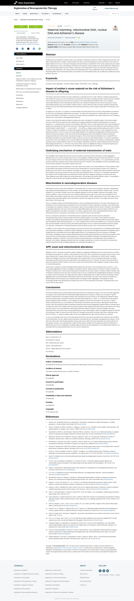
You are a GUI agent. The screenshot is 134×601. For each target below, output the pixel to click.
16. (47, 497)
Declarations (19, 101)
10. (47, 468)
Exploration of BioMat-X (52, 588)
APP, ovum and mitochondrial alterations (27, 92)
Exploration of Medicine (21, 570)
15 (84, 232)
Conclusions (19, 95)
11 (73, 221)
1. (46, 422)
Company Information (86, 570)
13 (47, 225)
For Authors (46, 13)
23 (68, 300)
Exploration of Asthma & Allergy (54, 574)
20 (89, 256)
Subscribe (102, 3)
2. (46, 427)
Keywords (19, 75)
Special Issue (34, 13)
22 (66, 274)
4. (46, 436)
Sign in (110, 3)
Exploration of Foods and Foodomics (55, 577)
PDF (22, 26)
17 (113, 238)
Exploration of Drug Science (53, 570)
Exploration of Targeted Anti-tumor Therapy (26, 574)
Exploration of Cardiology (52, 585)
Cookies (117, 575)
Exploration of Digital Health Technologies (57, 581)
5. (46, 441)
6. (46, 446)
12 (105, 221)
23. (47, 536)
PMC (113, 434)
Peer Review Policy (85, 581)
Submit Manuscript (111, 8)
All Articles (87, 3)
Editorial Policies (85, 577)
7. (46, 451)
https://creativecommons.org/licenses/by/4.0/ (71, 548)
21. (47, 523)
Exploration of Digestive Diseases (23, 585)
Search (114, 13)
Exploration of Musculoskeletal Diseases (25, 592)
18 (93, 242)
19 (111, 254)
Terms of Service (103, 575)
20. (47, 518)
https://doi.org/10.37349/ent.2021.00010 (85, 42)
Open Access (84, 574)
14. (47, 487)
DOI (78, 424)
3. (46, 432)
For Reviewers (57, 13)
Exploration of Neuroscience (22, 588)
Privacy (112, 575)
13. (47, 482)
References (19, 104)
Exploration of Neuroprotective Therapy (35, 8)
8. (46, 456)
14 (114, 225)
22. (47, 530)
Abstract (18, 72)
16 (78, 236)
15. (47, 492)
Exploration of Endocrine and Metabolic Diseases (59, 592)
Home (15, 19)
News (66, 3)
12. (47, 477)
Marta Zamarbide (70, 37)
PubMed (83, 424)
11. (47, 472)
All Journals (75, 3)
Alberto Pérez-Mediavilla (55, 37)
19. (47, 513)
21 (92, 260)
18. (47, 508)
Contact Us (83, 585)
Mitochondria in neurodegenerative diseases (29, 89)
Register (117, 3)
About (17, 13)
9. (46, 461)
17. (47, 503)
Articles (25, 13)
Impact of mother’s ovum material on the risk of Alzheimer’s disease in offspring (29, 80)
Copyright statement (22, 107)
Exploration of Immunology (21, 577)
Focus (67, 13)
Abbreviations (20, 98)
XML (36, 26)
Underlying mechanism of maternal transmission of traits (26, 84)
